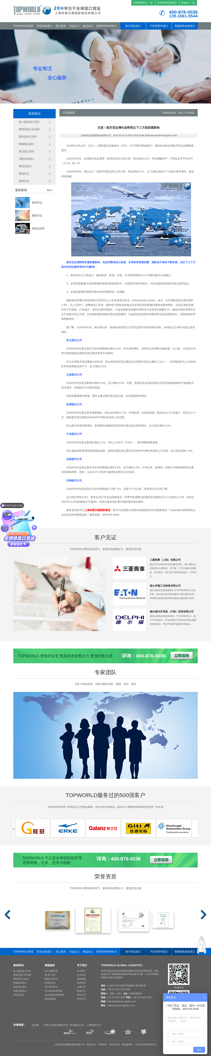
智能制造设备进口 (184, 25)
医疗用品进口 (133, 25)
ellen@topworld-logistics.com (122, 1001)
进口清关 (61, 25)
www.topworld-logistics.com (121, 1005)
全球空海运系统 (165, 2)
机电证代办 (50, 983)
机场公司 (81, 991)
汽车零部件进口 (159, 25)
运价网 (35, 1025)
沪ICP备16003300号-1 (146, 1044)
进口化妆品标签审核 (55, 995)
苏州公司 (81, 999)
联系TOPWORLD (106, 25)
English (185, 2)
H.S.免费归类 (51, 971)
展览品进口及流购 (22, 975)
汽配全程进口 (20, 991)
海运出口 (88, 25)
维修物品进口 (20, 983)
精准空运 (37, 202)
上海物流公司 (93, 1025)
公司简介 (81, 971)
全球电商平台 (140, 2)
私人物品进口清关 (22, 971)
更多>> (50, 190)
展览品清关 (38, 228)
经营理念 (81, 983)
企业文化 (81, 975)
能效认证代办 (51, 979)
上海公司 (81, 987)
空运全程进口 (44, 25)
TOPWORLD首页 (23, 25)
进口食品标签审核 (53, 991)
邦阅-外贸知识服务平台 (56, 1025)
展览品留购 (50, 999)
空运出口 (74, 25)
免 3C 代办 (50, 975)
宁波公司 (81, 995)
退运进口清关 (20, 987)
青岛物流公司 (77, 1025)
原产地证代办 (51, 987)
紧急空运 (37, 215)
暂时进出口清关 (21, 979)
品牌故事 (81, 979)
